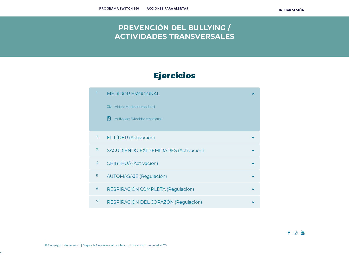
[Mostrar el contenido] (253, 93)
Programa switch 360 (119, 8)
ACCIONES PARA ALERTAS (167, 8)
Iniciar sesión (291, 10)
